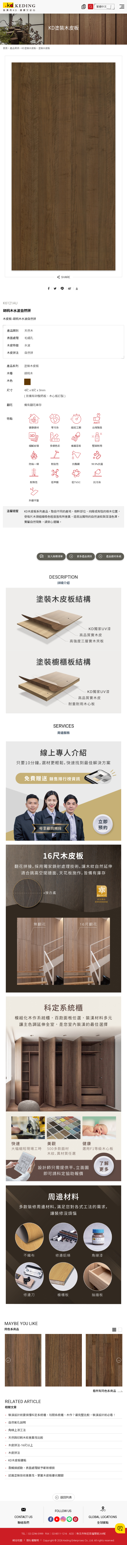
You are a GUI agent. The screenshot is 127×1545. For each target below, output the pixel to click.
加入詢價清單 (51, 556)
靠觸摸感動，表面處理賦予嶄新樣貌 (31, 1468)
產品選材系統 (110, 556)
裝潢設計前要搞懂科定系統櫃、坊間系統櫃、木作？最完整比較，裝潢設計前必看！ (62, 1415)
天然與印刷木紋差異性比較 (25, 1437)
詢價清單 (83, 6)
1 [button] (114, 1330)
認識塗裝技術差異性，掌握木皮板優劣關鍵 (36, 1475)
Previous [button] (8, 1360)
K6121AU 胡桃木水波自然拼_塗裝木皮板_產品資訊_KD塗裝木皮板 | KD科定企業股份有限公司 (19, 6)
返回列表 (63, 1497)
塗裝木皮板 (44, 48)
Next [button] (118, 1360)
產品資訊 (14, 48)
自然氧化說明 (17, 1422)
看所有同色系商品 (108, 1391)
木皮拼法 (14, 1453)
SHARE (63, 277)
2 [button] (120, 1330)
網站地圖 (17, 1540)
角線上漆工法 (17, 1430)
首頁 (5, 48)
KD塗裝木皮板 (28, 48)
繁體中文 (101, 6)
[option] (23, 1360)
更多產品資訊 (81, 556)
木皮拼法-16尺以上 (20, 1445)
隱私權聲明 (32, 1540)
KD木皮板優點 (17, 1460)
